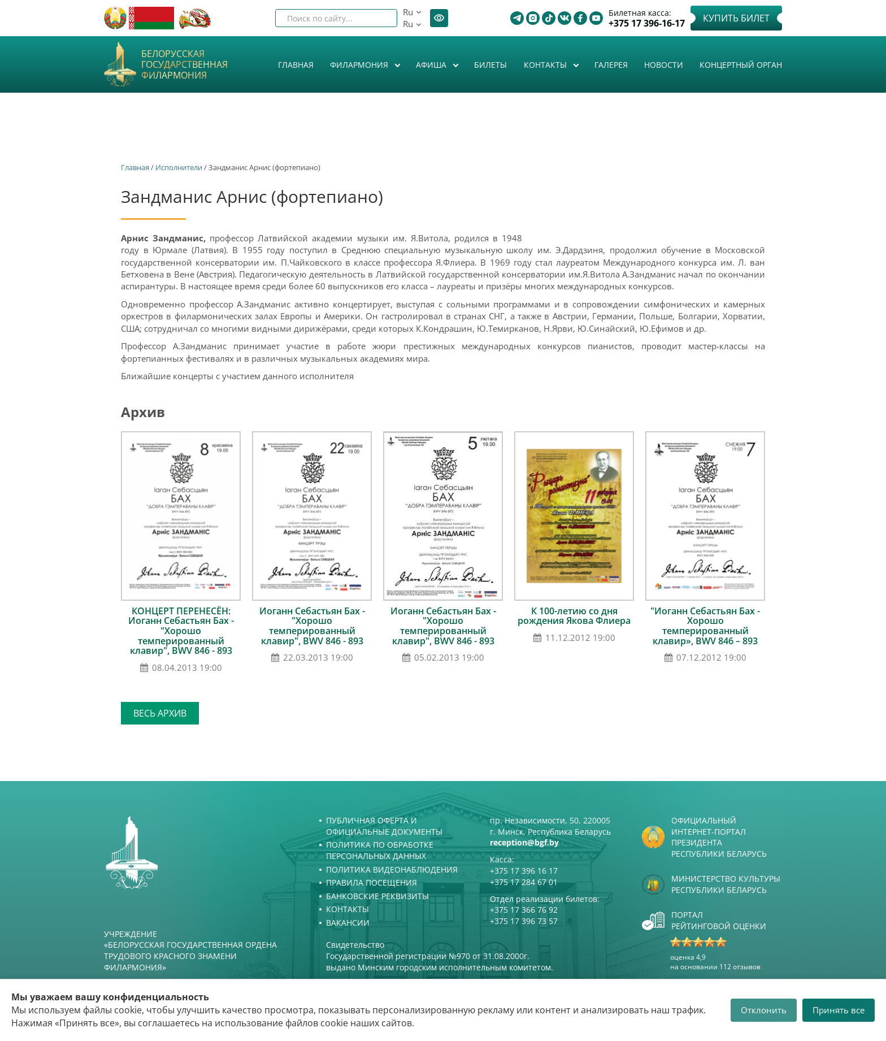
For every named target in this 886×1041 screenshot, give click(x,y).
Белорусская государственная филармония (184, 65)
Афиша (432, 64)
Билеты (490, 64)
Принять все (839, 1010)
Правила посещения (371, 882)
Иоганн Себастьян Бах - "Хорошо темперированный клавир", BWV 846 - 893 (312, 626)
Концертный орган (741, 64)
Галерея (611, 64)
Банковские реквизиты (377, 896)
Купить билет (736, 18)
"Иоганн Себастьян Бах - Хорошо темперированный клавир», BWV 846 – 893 (705, 626)
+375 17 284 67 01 (524, 882)
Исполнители (178, 167)
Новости (663, 64)
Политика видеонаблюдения (392, 869)
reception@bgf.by (524, 842)
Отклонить (764, 1010)
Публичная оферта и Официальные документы (384, 826)
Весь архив (159, 713)
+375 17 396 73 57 (524, 921)
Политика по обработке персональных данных (379, 850)
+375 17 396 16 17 (524, 870)
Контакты (546, 64)
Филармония (360, 64)
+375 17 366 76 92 (524, 909)
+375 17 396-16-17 (647, 23)
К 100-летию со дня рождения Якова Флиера (574, 616)
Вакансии (348, 922)
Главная (296, 64)
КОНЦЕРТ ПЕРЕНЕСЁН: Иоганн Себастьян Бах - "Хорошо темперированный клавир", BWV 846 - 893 (181, 631)
